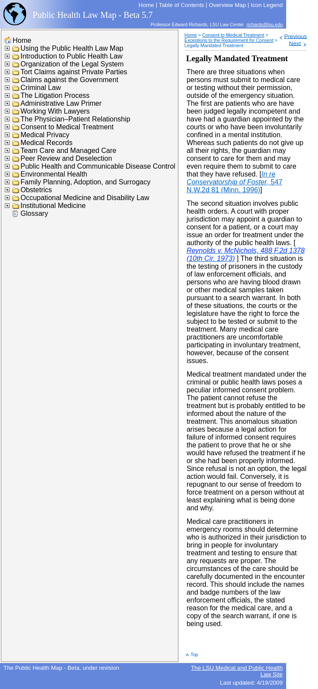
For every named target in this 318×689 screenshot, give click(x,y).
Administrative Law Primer (61, 103)
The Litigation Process (55, 95)
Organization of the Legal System (72, 64)
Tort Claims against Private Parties (74, 72)
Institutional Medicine (53, 205)
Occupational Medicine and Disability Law (85, 197)
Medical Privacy (45, 134)
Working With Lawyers (55, 111)
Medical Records (46, 142)
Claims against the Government (69, 79)
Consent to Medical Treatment (67, 127)
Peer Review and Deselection (66, 158)
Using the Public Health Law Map (72, 48)
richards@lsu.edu (264, 24)
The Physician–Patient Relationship (75, 119)
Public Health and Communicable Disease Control (98, 166)
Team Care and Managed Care (68, 150)
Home (22, 40)
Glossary (34, 213)
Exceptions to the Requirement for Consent (229, 40)
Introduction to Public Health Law (72, 56)
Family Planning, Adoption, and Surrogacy (85, 182)
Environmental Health (54, 174)
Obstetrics (36, 190)
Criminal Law (41, 87)
